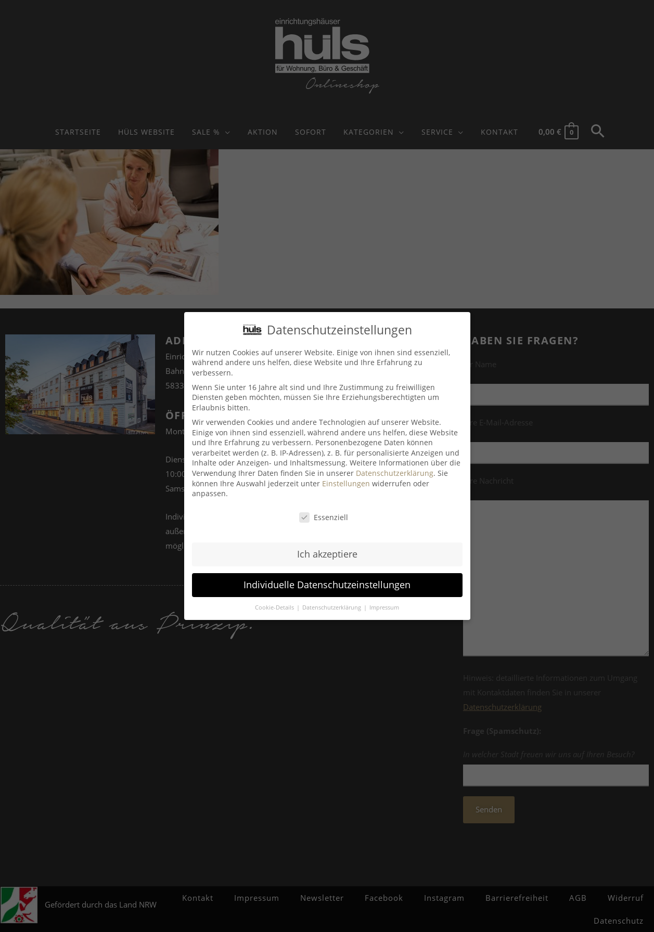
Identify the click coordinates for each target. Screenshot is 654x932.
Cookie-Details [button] (275, 607)
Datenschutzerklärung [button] (332, 607)
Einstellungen (346, 483)
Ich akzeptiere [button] (327, 554)
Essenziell (323, 517)
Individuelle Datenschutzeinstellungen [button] (327, 584)
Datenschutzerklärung (394, 473)
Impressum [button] (384, 607)
